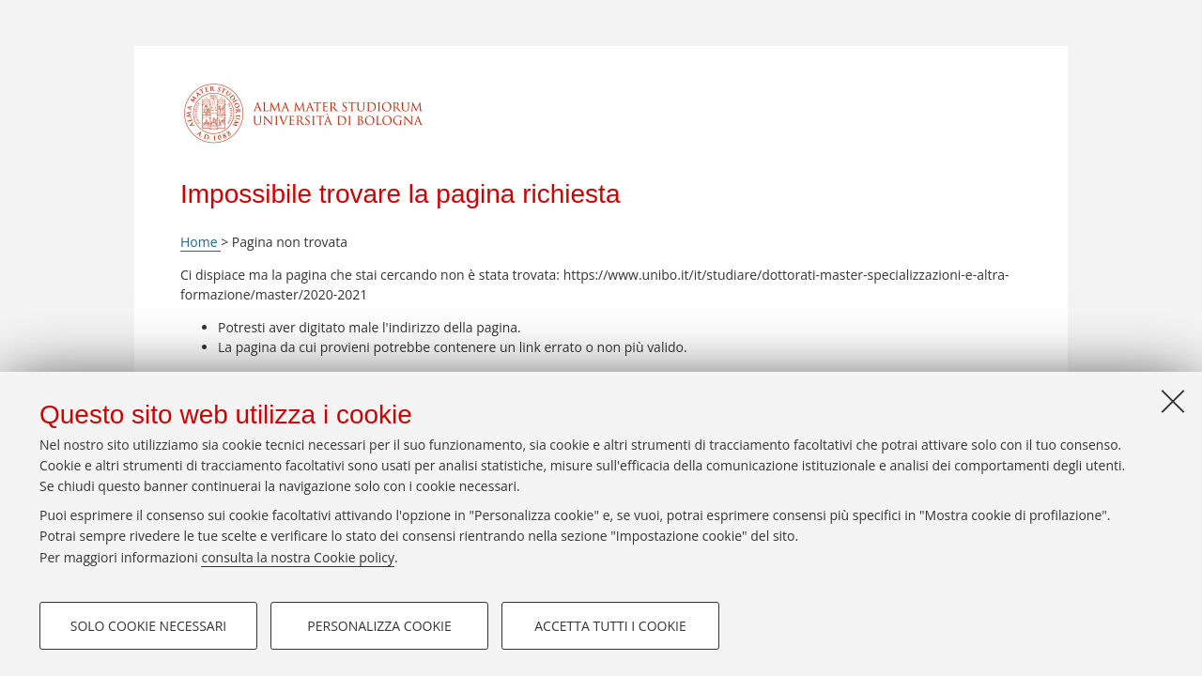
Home (200, 242)
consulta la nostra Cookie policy (297, 557)
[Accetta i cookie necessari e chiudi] (1173, 401)
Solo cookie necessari (148, 626)
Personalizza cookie (379, 626)
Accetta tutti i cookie (610, 626)
